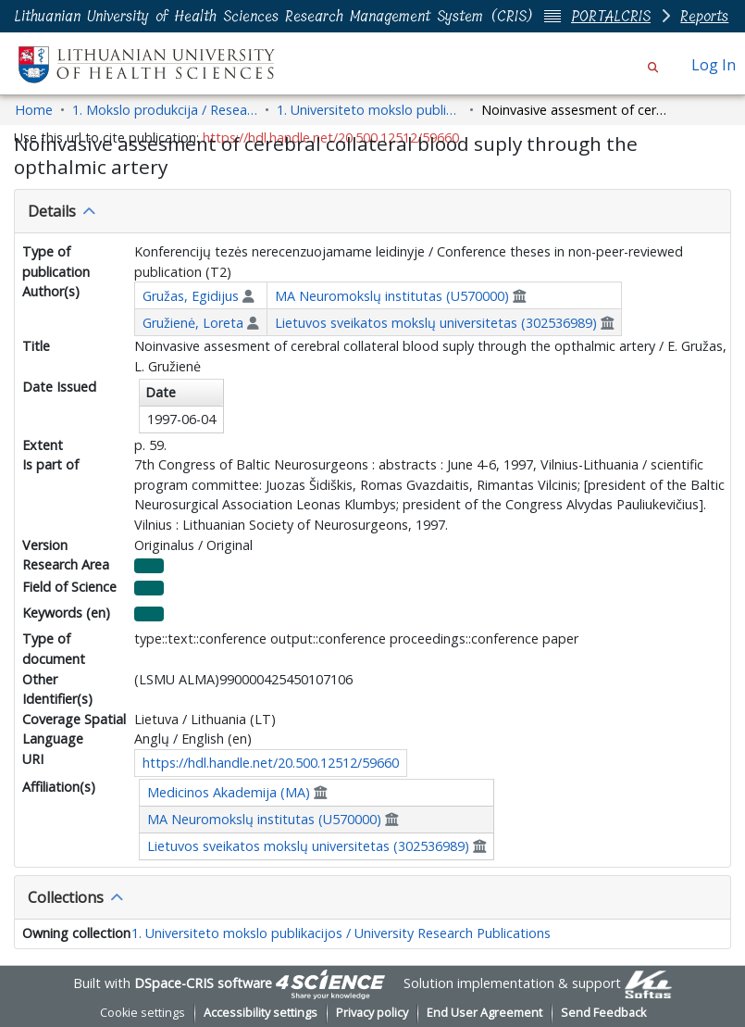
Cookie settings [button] (142, 1013)
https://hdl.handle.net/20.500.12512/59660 (271, 762)
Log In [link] (714, 65)
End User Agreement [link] (484, 1013)
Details (52, 211)
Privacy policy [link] (372, 1013)
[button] (652, 65)
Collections (66, 897)
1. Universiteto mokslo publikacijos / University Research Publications (341, 933)
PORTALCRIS (611, 16)
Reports (704, 16)
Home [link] (34, 110)
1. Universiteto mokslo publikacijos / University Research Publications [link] (369, 110)
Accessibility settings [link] (260, 1013)
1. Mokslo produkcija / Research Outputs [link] (164, 110)
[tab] (372, 211)
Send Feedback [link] (603, 1013)
